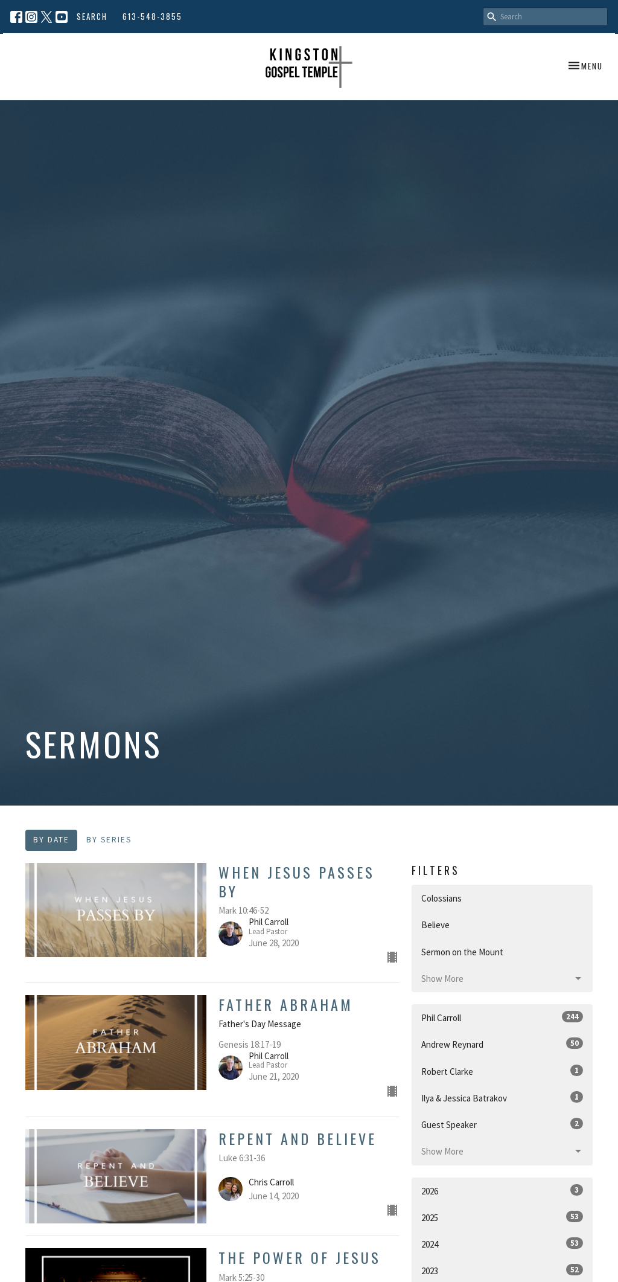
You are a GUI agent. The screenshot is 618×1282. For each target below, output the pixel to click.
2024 (502, 1243)
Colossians (441, 898)
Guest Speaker (502, 1124)
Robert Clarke (502, 1071)
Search (92, 16)
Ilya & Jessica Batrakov (502, 1097)
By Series (109, 840)
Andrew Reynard (502, 1043)
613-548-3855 (152, 16)
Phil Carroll (502, 1017)
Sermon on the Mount (462, 952)
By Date (51, 840)
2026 (502, 1190)
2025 (502, 1217)
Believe (435, 925)
